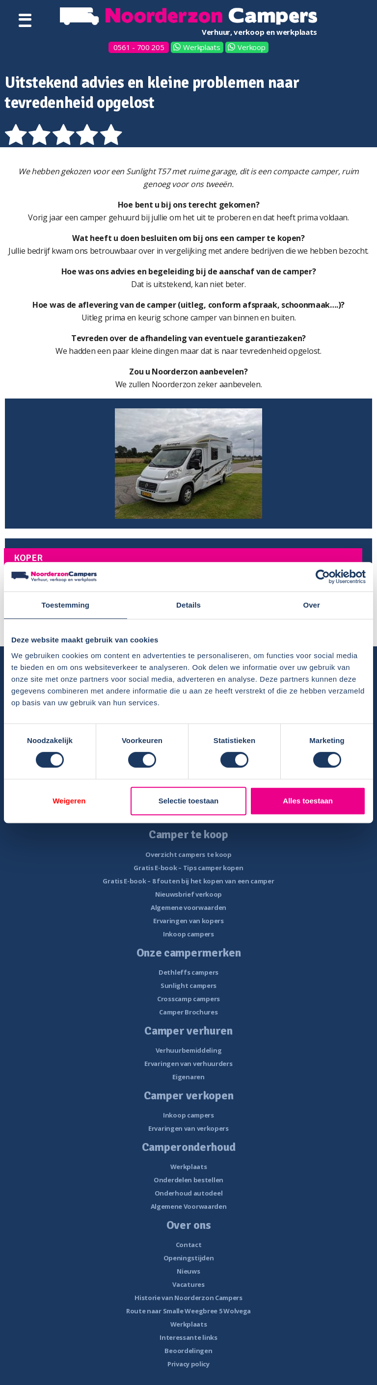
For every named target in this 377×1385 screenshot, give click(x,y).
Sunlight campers (188, 985)
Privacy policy (188, 1363)
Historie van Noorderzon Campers (188, 1297)
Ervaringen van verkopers (188, 1128)
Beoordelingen (188, 1350)
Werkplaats (201, 47)
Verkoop (251, 47)
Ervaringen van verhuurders (188, 1063)
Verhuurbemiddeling (189, 1050)
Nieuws (188, 1271)
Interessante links (188, 1337)
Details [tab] (188, 605)
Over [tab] (311, 605)
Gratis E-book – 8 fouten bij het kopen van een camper (188, 881)
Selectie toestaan (189, 801)
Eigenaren (188, 1076)
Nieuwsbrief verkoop (188, 894)
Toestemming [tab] (66, 605)
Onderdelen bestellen (188, 1179)
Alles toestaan (308, 801)
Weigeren (69, 801)
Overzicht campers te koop (188, 854)
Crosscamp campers (188, 998)
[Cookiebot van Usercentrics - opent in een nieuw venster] (323, 576)
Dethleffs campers (188, 972)
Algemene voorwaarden (188, 907)
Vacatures (188, 1284)
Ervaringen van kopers (188, 920)
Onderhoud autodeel (189, 1193)
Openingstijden (188, 1257)
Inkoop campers (188, 934)
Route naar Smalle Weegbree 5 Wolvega (188, 1310)
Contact (189, 1244)
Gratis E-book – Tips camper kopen (188, 867)
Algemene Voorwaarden (189, 1206)
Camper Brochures (188, 1012)
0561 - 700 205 (138, 47)
